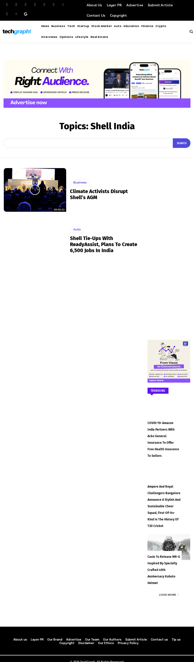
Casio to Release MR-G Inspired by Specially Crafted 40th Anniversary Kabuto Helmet (163, 559)
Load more (168, 584)
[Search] (181, 143)
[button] (191, 31)
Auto (77, 229)
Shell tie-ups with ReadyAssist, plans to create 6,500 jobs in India (103, 244)
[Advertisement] (169, 244)
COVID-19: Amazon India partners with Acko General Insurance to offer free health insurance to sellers (164, 435)
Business (80, 182)
